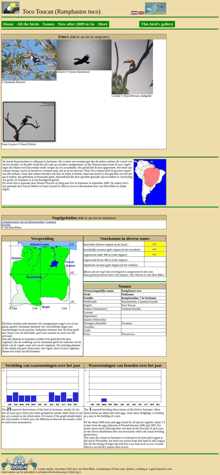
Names (48, 24)
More (103, 24)
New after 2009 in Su (76, 24)
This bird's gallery (157, 24)
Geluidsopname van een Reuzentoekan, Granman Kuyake (29, 223)
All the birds (28, 24)
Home (8, 24)
